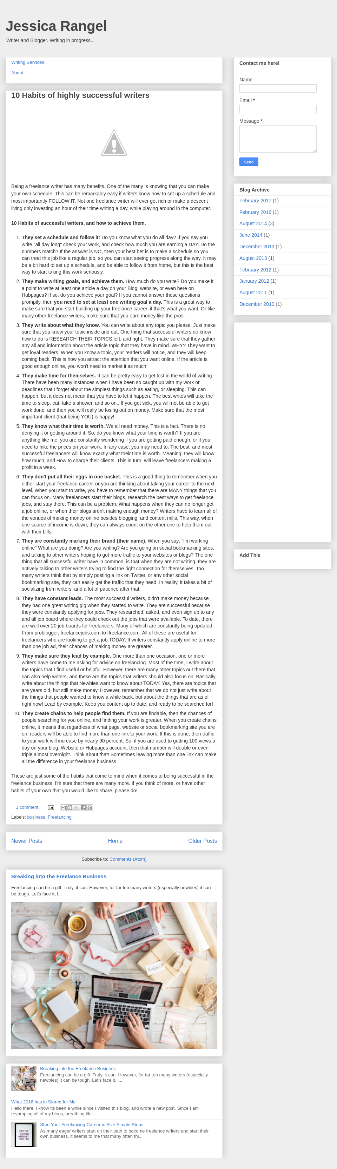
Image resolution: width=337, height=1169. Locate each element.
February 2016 (255, 212)
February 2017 (255, 200)
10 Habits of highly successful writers (80, 95)
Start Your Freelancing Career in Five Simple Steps (91, 1124)
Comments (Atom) (128, 859)
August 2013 (253, 258)
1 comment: (28, 807)
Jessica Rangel (56, 26)
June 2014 (250, 235)
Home (115, 841)
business (36, 817)
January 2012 (254, 281)
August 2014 (253, 223)
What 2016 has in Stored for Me (43, 1101)
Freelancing (60, 817)
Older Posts (203, 841)
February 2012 (255, 270)
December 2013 (257, 246)
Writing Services (27, 62)
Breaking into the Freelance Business (58, 876)
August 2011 (253, 292)
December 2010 (257, 304)
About (17, 72)
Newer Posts (26, 841)
